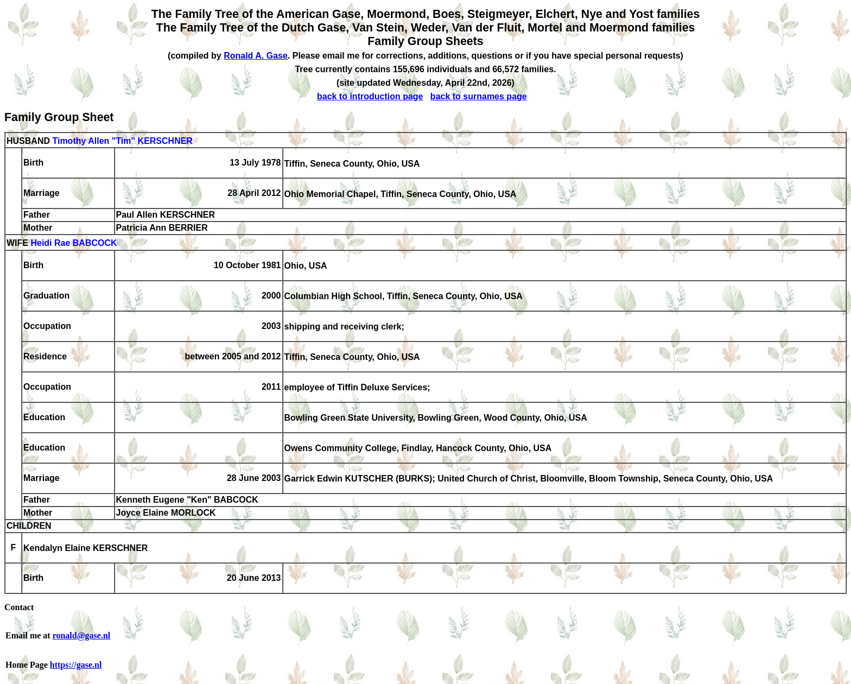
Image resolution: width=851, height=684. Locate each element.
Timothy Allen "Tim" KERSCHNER (122, 140)
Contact (19, 607)
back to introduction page (370, 96)
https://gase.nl (76, 664)
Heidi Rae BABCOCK (73, 243)
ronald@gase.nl (82, 635)
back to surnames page (478, 96)
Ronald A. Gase (256, 55)
